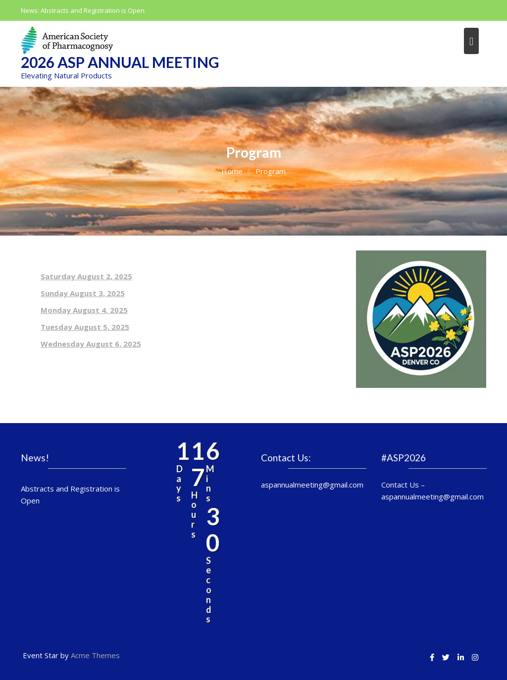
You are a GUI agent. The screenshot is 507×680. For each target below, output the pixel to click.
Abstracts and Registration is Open (93, 10)
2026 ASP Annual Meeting (120, 62)
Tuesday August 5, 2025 (85, 327)
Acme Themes (95, 655)
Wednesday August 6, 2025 (91, 344)
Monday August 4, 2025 (84, 310)
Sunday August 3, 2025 (83, 293)
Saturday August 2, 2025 (86, 276)
